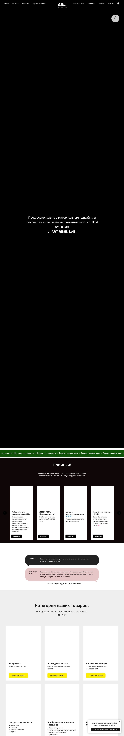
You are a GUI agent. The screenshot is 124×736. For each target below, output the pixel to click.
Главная (6, 3)
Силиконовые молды (96, 663)
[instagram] (118, 3)
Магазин (14, 3)
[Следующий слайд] (119, 513)
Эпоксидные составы (57, 663)
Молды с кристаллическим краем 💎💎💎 (75, 514)
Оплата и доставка (78, 3)
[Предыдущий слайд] (5, 513)
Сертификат (91, 3)
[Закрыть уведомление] (120, 722)
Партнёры (101, 3)
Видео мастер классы (39, 3)
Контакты (111, 3)
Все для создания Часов (20, 722)
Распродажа (14, 663)
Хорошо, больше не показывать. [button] (105, 729)
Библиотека (25, 3)
